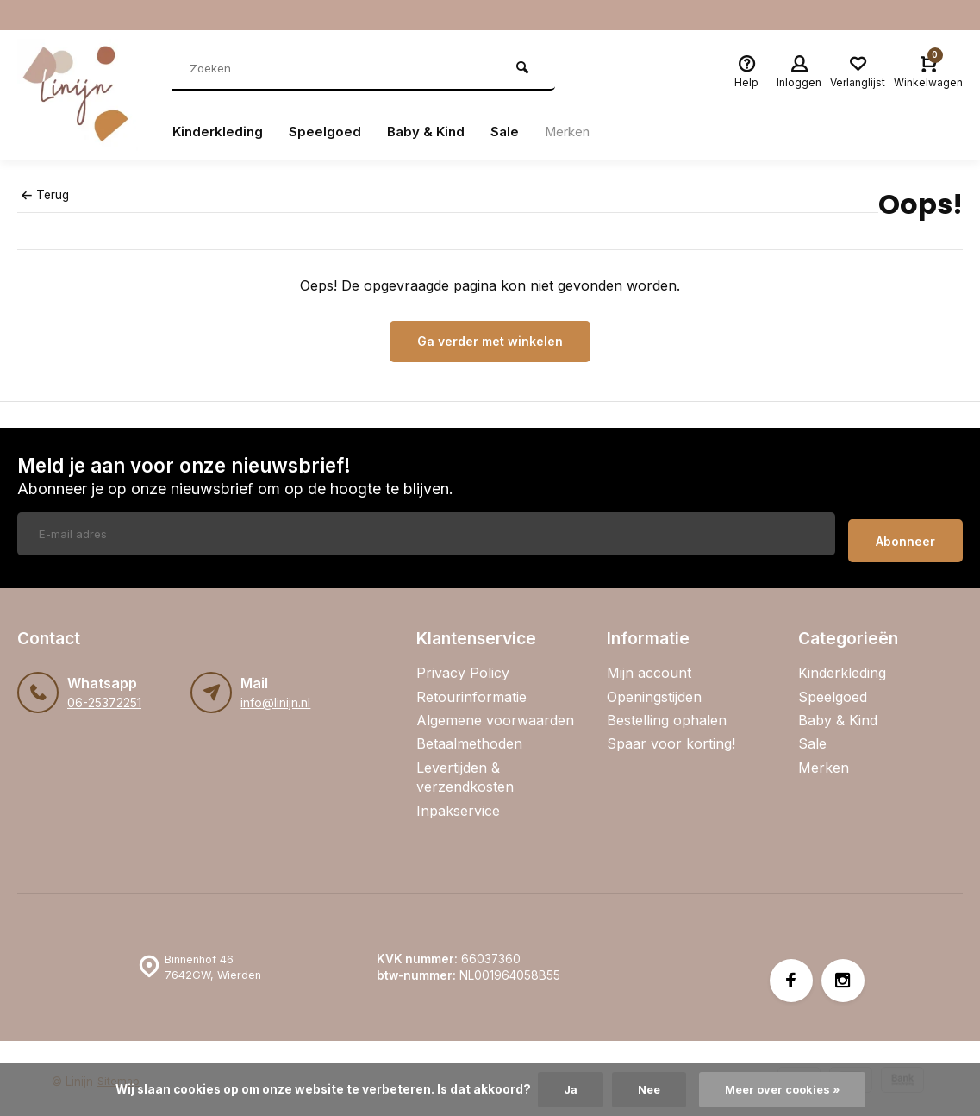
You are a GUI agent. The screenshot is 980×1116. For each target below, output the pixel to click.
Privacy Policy (462, 665)
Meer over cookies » (784, 1089)
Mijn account (649, 665)
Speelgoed (328, 132)
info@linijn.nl (274, 696)
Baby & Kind (430, 132)
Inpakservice (458, 803)
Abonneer (905, 534)
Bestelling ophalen (667, 713)
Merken (577, 132)
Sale (512, 132)
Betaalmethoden (469, 736)
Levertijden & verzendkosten (465, 770)
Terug (45, 195)
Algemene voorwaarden (495, 713)
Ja (565, 1089)
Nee (646, 1089)
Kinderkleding (219, 132)
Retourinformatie (471, 689)
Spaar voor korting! (671, 736)
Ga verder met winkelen (490, 341)
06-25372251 (103, 696)
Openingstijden (654, 689)
